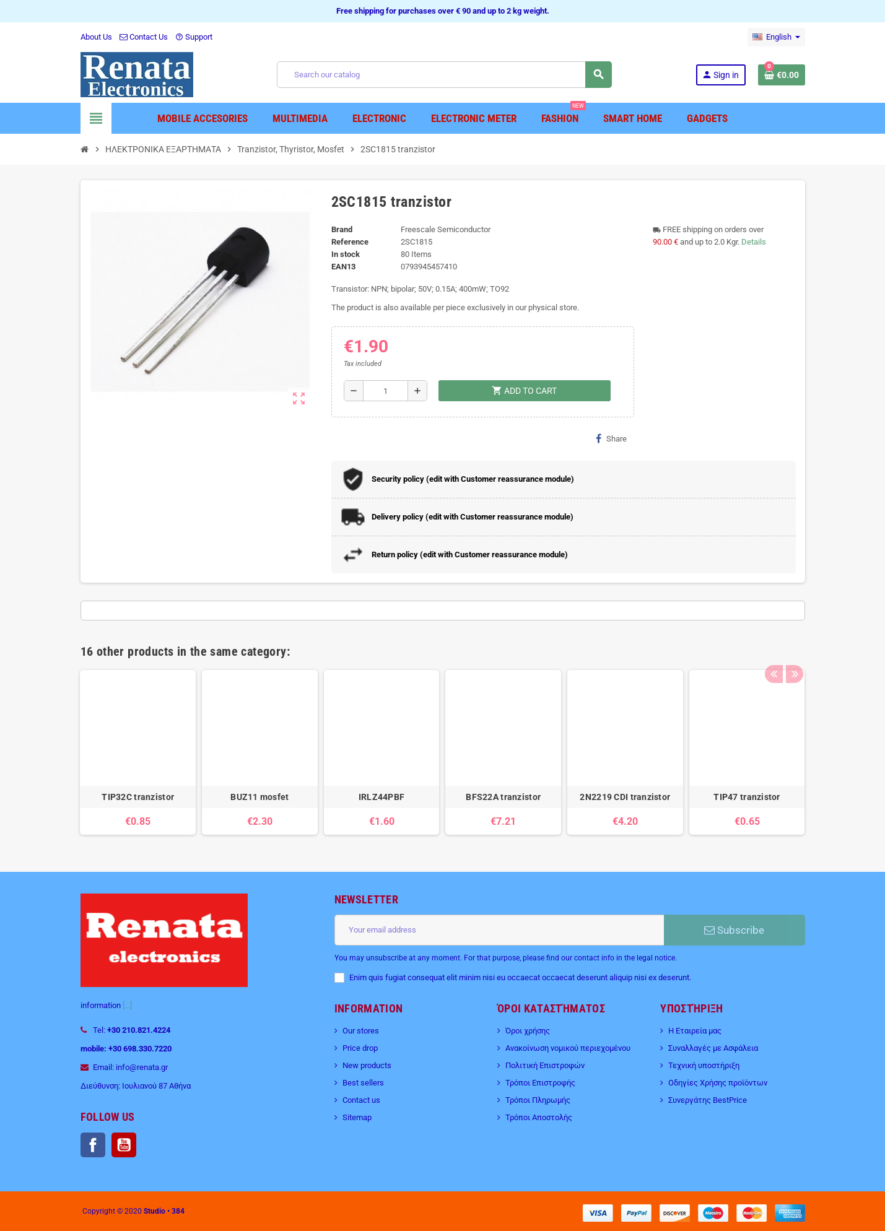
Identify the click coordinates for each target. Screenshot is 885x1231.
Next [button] (792, 648)
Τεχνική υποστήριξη (703, 1065)
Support (193, 36)
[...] (127, 1005)
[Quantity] (385, 391)
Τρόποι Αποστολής (538, 1117)
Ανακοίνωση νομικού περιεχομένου (567, 1048)
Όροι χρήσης (527, 1030)
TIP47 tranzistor (746, 797)
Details (753, 241)
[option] (138, 752)
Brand (341, 229)
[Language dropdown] (776, 37)
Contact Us (144, 36)
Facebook (93, 1145)
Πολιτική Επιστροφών (545, 1065)
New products (366, 1065)
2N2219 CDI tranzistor (625, 797)
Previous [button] (773, 648)
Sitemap (357, 1117)
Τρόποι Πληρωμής (537, 1100)
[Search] (444, 74)
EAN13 (343, 266)
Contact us (361, 1100)
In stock (345, 254)
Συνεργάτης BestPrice (707, 1100)
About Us (96, 36)
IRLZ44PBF (382, 797)
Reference (349, 241)
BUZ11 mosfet (259, 797)
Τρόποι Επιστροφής (540, 1082)
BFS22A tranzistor (503, 797)
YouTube (123, 1145)
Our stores (360, 1030)
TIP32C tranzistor (138, 797)
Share (611, 438)
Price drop (360, 1048)
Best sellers (363, 1082)
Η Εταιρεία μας (695, 1030)
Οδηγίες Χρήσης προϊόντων (717, 1082)
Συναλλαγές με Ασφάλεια (713, 1048)
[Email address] (499, 930)
